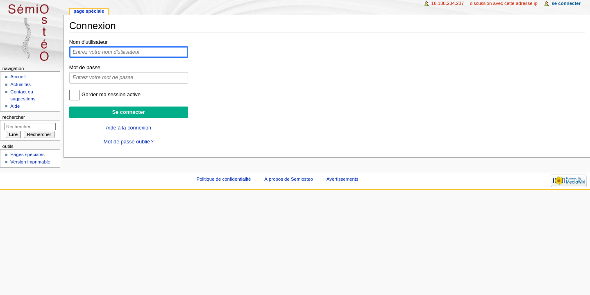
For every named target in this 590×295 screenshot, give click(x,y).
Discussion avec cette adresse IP (504, 3)
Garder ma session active (111, 95)
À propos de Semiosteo (288, 179)
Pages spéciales (27, 154)
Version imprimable (30, 161)
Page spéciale (88, 11)
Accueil (17, 76)
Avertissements (343, 179)
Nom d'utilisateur (88, 42)
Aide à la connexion (128, 128)
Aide (15, 106)
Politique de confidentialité (224, 179)
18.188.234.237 (447, 3)
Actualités (20, 84)
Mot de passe (84, 67)
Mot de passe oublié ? (128, 142)
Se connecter (566, 3)
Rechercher (13, 117)
